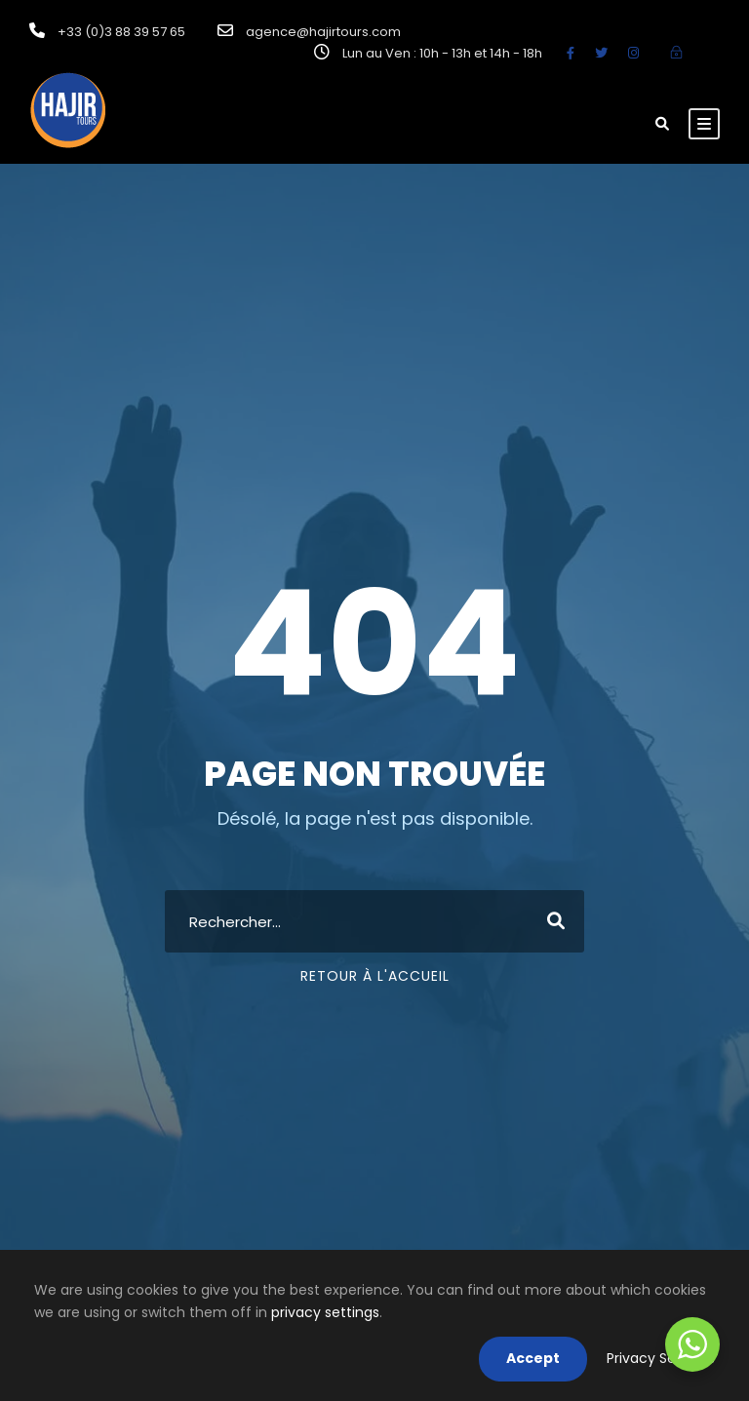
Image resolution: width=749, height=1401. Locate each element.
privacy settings (325, 1312)
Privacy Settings (661, 1358)
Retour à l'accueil (375, 976)
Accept (533, 1358)
